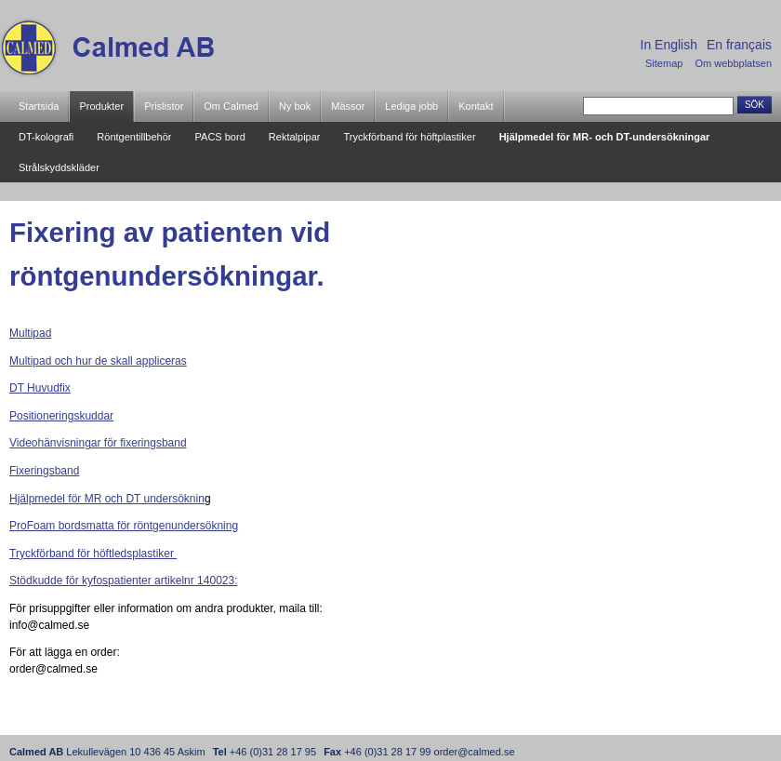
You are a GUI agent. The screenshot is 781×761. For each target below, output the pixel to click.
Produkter (101, 106)
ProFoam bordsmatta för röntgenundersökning (123, 525)
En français (739, 44)
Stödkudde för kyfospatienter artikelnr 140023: (123, 580)
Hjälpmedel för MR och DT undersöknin (107, 498)
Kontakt (475, 106)
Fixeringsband (44, 470)
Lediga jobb (411, 106)
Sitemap (663, 63)
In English (669, 44)
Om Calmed (231, 106)
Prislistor (163, 106)
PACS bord (220, 136)
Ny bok (295, 106)
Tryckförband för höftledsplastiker (93, 553)
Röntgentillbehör (134, 136)
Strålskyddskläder (59, 167)
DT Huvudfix (40, 387)
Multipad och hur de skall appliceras (98, 360)
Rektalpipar (295, 136)
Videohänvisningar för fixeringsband (98, 442)
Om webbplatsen (733, 63)
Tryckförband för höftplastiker (410, 136)
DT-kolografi (46, 136)
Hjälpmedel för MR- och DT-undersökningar (604, 136)
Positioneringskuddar (61, 415)
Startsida (39, 106)
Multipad (30, 333)
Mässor (347, 106)
